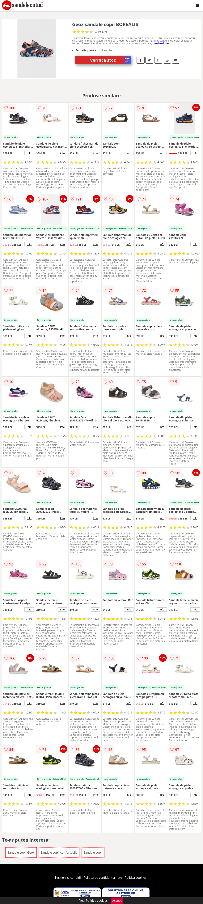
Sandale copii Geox (20, 852)
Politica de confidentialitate (102, 877)
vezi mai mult (162, 43)
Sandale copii (93, 852)
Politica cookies (135, 877)
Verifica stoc (110, 60)
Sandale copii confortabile (59, 852)
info (29, 153)
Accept (117, 900)
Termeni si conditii (68, 877)
